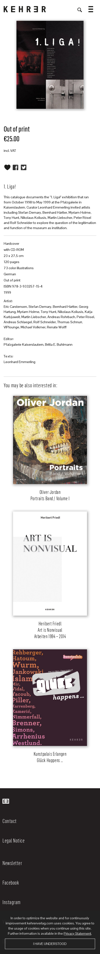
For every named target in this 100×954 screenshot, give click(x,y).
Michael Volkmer (33, 327)
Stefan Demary (40, 306)
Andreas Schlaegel (18, 322)
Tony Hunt (48, 312)
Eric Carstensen (15, 306)
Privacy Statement (77, 933)
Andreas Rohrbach (61, 317)
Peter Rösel (85, 317)
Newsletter (12, 862)
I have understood (50, 944)
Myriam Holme (28, 312)
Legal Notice (13, 840)
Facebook (10, 882)
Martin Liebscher (33, 317)
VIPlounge (11, 327)
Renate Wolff (57, 327)
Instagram (11, 902)
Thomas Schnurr (69, 322)
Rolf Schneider (44, 322)
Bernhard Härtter (65, 306)
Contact (9, 820)
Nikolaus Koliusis (70, 312)
